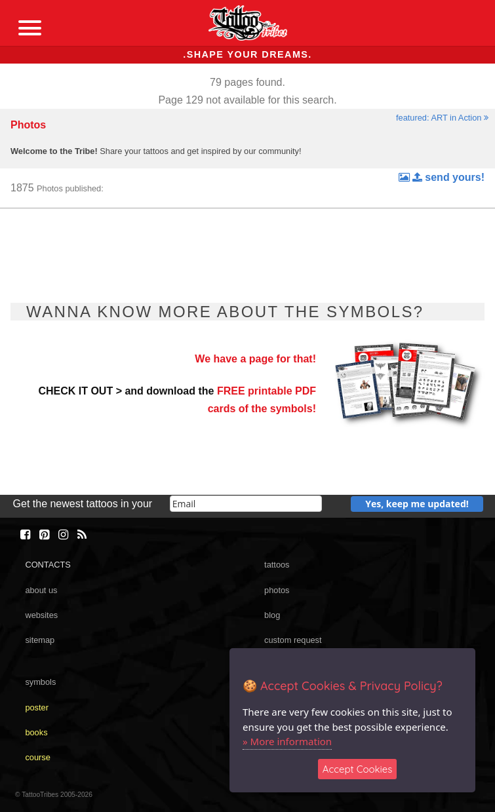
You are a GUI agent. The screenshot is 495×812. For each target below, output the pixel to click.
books (36, 732)
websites (41, 615)
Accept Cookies (358, 769)
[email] (246, 503)
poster (37, 707)
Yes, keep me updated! (417, 503)
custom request (293, 640)
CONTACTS (47, 565)
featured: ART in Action (442, 118)
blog (272, 615)
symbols (40, 682)
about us (41, 590)
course (37, 757)
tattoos (276, 565)
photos (276, 590)
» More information (287, 741)
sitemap (39, 640)
